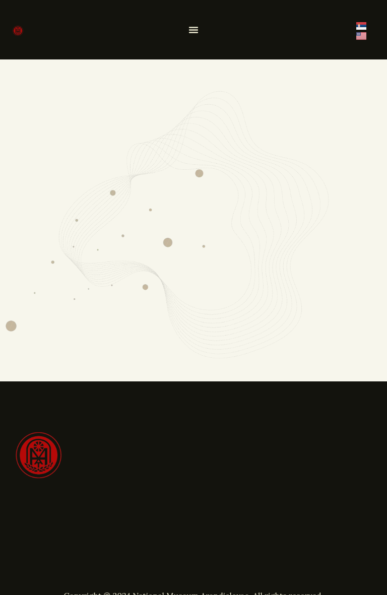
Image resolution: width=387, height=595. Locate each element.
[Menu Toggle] (193, 30)
